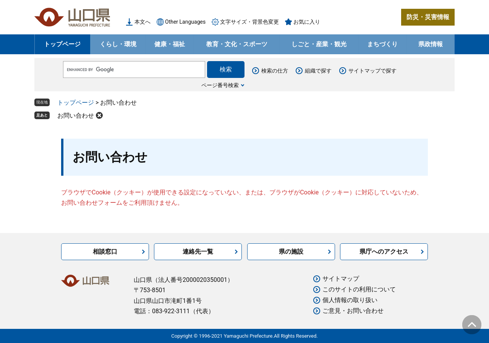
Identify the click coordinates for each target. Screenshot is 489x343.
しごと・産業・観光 (319, 44)
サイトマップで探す (372, 71)
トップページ (62, 44)
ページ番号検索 (220, 85)
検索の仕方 (274, 71)
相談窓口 (105, 251)
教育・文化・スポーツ (236, 44)
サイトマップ (340, 278)
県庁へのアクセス (383, 251)
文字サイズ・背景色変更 (249, 22)
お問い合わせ (75, 115)
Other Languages (185, 22)
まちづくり (382, 44)
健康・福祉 (169, 44)
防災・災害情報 (427, 17)
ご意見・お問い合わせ (353, 310)
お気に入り (306, 22)
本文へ (142, 22)
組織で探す (318, 71)
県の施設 (291, 251)
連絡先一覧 (198, 251)
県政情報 (430, 44)
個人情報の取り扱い (349, 300)
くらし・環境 (118, 44)
